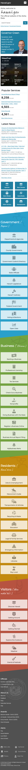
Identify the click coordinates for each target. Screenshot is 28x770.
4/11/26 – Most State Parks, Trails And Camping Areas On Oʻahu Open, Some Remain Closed (12, 148)
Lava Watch (4, 736)
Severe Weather (5, 733)
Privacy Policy (10, 765)
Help (2, 705)
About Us (3, 695)
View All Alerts (4, 738)
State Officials (4, 687)
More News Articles (6, 177)
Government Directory (15, 26)
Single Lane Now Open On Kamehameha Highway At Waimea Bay (13, 138)
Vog (2, 731)
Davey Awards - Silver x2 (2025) (9, 719)
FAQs (2, 700)
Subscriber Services (6, 703)
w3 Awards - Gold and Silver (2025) (10, 717)
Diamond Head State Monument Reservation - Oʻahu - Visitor (11, 103)
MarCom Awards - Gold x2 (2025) (9, 714)
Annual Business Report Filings (10, 94)
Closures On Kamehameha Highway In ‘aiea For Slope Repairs (12, 129)
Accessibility (3, 765)
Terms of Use (17, 765)
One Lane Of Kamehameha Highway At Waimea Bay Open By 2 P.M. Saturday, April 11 (13, 159)
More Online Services (6, 118)
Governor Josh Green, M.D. (8, 682)
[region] (14, 42)
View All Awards (5, 722)
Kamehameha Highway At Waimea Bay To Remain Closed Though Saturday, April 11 (14, 169)
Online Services (5, 26)
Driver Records (5, 111)
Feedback (3, 698)
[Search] (12, 23)
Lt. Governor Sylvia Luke (7, 684)
